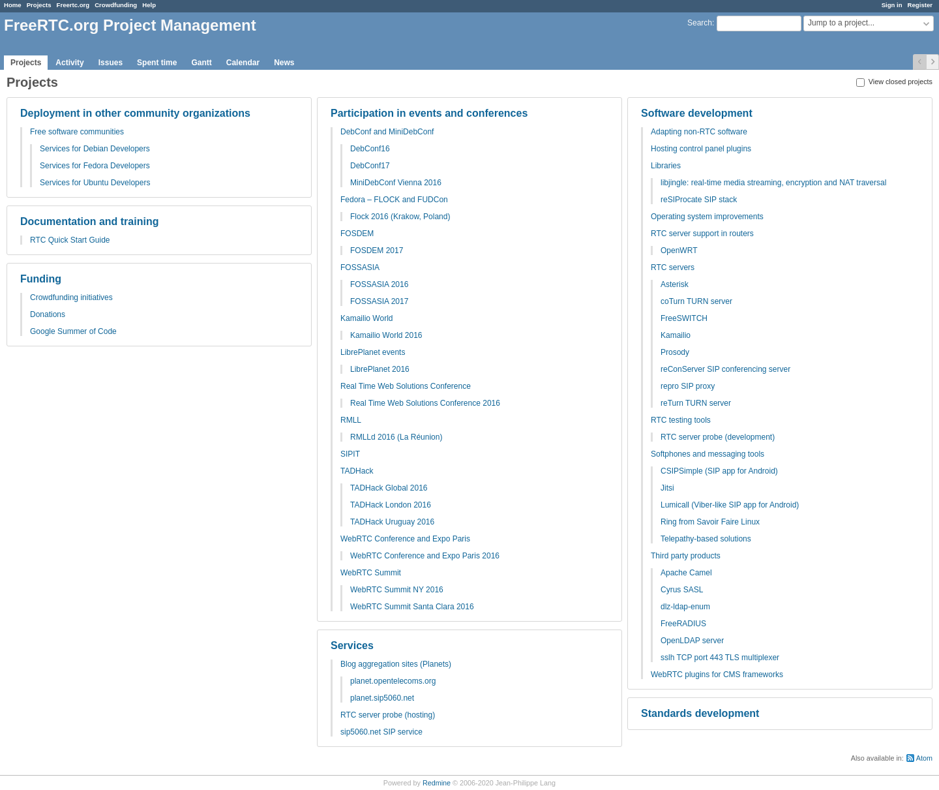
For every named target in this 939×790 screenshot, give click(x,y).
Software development (697, 113)
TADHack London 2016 (390, 504)
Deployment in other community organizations (135, 113)
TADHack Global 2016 (389, 488)
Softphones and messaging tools (707, 454)
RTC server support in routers (702, 233)
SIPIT (350, 454)
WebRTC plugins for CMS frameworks (717, 674)
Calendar (243, 62)
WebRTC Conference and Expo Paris (405, 538)
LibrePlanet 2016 (380, 369)
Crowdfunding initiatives (71, 297)
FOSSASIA (360, 267)
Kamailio (676, 335)
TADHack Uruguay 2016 (392, 521)
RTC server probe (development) (718, 437)
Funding (40, 278)
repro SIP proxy (688, 386)
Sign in (892, 4)
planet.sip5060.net (382, 698)
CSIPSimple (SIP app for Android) (719, 471)
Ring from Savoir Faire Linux (710, 521)
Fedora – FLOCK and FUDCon (394, 199)
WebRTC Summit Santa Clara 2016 (412, 606)
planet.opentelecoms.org (393, 681)
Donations (47, 314)
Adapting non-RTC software (699, 131)
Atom (924, 758)
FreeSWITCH (684, 318)
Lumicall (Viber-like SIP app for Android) (730, 504)
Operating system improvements (707, 216)
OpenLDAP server (692, 640)
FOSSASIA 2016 (379, 284)
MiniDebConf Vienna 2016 (395, 182)
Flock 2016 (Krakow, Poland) (400, 216)
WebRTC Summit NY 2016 (396, 589)
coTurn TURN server (696, 301)
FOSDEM (357, 233)
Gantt (201, 62)
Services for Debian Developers (95, 148)
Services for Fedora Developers (95, 165)
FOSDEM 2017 (376, 250)
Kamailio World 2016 (386, 335)
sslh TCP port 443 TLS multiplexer (720, 657)
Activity (69, 62)
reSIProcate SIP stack (699, 199)
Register (920, 4)
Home (13, 4)
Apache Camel (686, 572)
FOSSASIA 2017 (379, 301)
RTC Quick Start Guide (70, 240)
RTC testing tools (681, 420)
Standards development (700, 713)
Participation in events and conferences (429, 113)
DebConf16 (370, 148)
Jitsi (667, 488)
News (284, 62)
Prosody (675, 352)
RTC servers (672, 267)
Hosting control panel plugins (701, 148)
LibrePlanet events (372, 352)
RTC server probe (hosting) (387, 715)
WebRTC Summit (370, 572)
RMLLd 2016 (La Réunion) (396, 437)
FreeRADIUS (683, 623)
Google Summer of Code (73, 331)
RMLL (350, 420)
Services (352, 645)
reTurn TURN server (696, 403)
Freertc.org (73, 4)
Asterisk (675, 284)
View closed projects (894, 81)
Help (149, 4)
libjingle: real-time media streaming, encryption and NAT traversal (773, 182)
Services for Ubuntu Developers (95, 182)
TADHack (356, 471)
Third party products (686, 555)
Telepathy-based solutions (706, 538)
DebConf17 (370, 165)
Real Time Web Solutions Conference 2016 (425, 403)
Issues (110, 62)
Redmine (437, 783)
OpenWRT (679, 250)
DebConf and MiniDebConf (387, 131)
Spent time (157, 62)
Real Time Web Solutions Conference (405, 386)
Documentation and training (89, 221)
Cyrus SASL (682, 589)
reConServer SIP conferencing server (725, 369)
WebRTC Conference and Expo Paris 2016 (424, 555)
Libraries (666, 165)
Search (699, 22)
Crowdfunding (116, 4)
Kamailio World (366, 318)
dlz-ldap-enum (685, 606)
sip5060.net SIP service (381, 732)
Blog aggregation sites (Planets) (395, 664)
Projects (39, 4)
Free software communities (77, 131)
